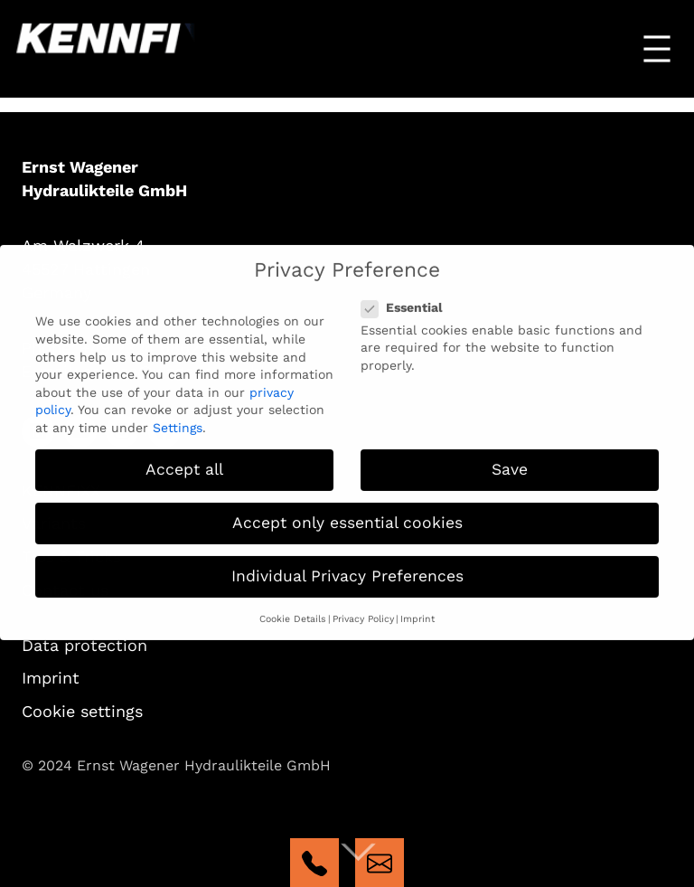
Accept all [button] (184, 458)
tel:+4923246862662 (314, 862)
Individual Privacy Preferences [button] (347, 566)
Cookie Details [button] (292, 608)
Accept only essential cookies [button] (347, 512)
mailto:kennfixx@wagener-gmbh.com (379, 862)
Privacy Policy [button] (363, 608)
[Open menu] (657, 48)
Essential (408, 296)
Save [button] (510, 458)
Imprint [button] (417, 608)
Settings (177, 417)
